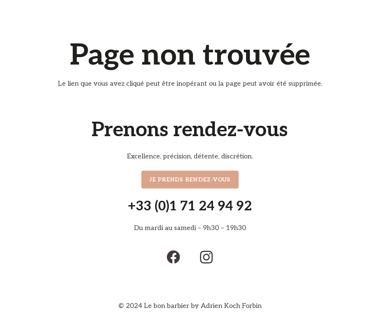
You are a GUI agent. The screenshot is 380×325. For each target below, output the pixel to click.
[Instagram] (206, 257)
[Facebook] (173, 257)
